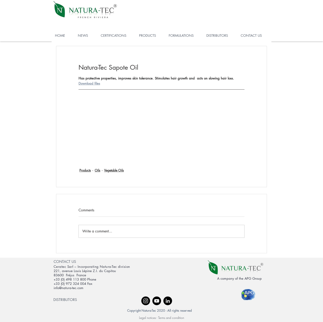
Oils (97, 170)
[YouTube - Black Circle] (156, 300)
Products (85, 170)
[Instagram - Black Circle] (145, 300)
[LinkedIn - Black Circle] (167, 300)
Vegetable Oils (114, 170)
